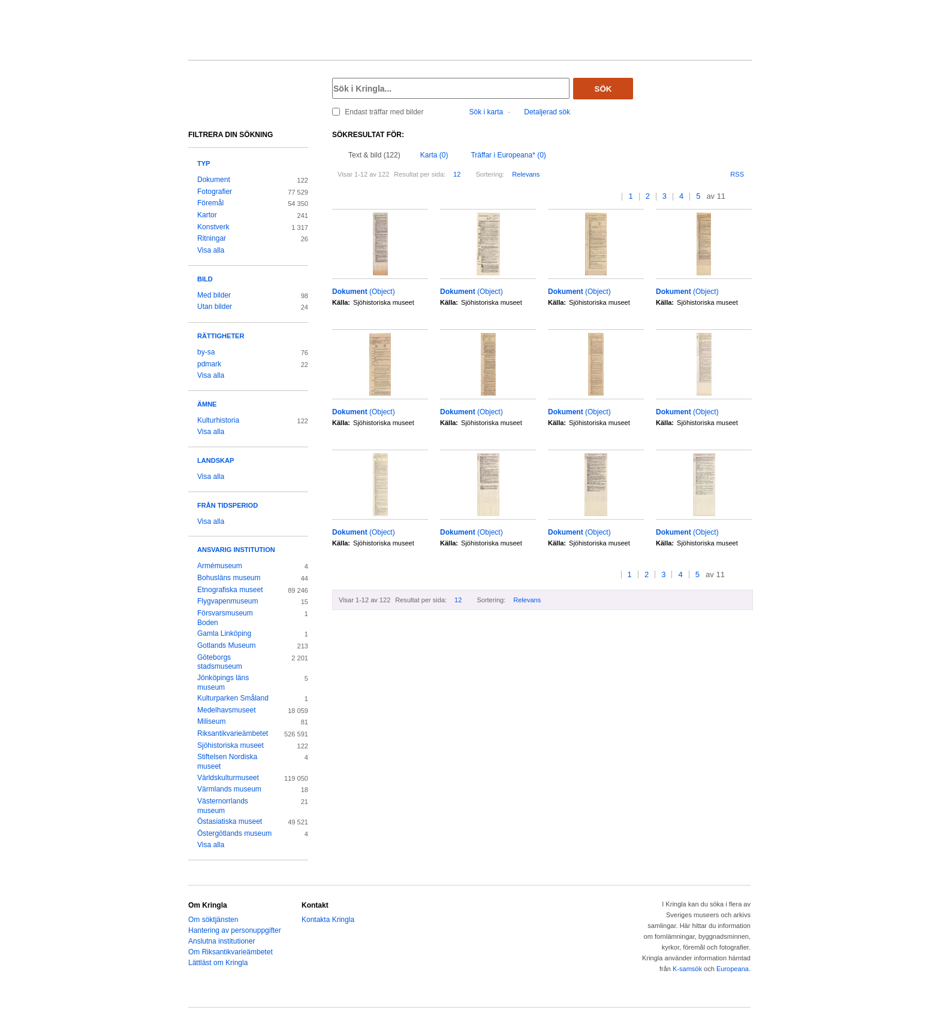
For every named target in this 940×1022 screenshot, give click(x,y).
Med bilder (214, 295)
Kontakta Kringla (328, 919)
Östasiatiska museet (229, 821)
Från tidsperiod (227, 505)
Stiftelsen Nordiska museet (227, 762)
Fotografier (214, 191)
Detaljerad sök (547, 112)
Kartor (207, 215)
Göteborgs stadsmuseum (219, 662)
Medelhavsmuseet (226, 710)
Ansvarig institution (236, 549)
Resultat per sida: (419, 174)
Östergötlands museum (234, 833)
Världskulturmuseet (228, 778)
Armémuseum (219, 566)
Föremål (210, 203)
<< (602, 196)
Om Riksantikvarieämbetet (230, 952)
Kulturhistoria (218, 420)
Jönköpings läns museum (223, 683)
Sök (603, 88)
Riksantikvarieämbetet (232, 733)
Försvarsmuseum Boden (225, 618)
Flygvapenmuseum (227, 601)
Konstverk (213, 227)
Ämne (206, 404)
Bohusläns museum (229, 578)
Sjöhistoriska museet (230, 745)
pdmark (209, 364)
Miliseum (211, 721)
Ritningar (211, 238)
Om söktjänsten (213, 919)
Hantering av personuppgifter (234, 930)
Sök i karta (486, 112)
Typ (203, 163)
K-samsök (687, 968)
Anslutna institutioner (221, 941)
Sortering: (489, 174)
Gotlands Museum (226, 645)
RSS (737, 174)
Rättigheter (220, 335)
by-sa (206, 352)
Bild (205, 279)
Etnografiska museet (230, 590)
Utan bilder (214, 306)
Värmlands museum (229, 789)
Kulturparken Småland (233, 698)
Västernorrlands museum (222, 806)
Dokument (213, 179)
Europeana (732, 968)
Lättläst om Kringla (218, 963)
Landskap (215, 460)
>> (747, 196)
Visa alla (210, 250)
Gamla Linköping (224, 633)
